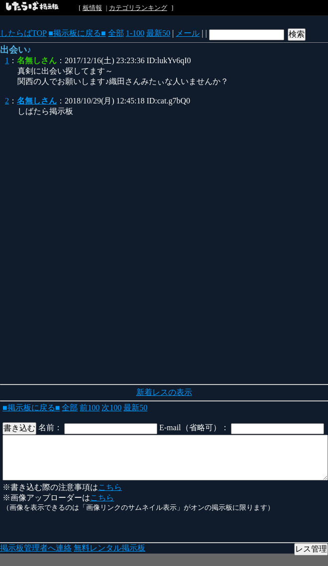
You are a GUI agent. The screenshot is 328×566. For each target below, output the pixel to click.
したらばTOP (23, 33)
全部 (116, 33)
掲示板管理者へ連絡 (36, 548)
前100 (90, 407)
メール (188, 33)
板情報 (92, 7)
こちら (110, 487)
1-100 (135, 33)
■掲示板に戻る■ (77, 33)
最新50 (158, 33)
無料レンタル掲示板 (109, 548)
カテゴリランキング (138, 7)
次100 (111, 407)
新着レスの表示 (164, 392)
